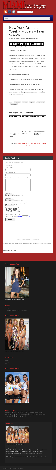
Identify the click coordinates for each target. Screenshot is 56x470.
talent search (14, 104)
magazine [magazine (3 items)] (39, 412)
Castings (34, 38)
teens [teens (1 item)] (30, 416)
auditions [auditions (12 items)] (15, 412)
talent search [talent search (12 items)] (19, 416)
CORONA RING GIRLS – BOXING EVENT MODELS (40, 133)
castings (25, 102)
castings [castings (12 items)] (25, 412)
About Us (7, 308)
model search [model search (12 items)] (12, 414)
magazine (32, 102)
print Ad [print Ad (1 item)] (43, 414)
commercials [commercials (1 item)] (33, 412)
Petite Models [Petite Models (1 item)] (36, 414)
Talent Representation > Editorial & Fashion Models (17, 310)
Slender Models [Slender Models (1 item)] (8, 416)
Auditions (29, 38)
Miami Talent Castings (18, 38)
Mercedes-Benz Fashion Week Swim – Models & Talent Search (14, 134)
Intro (6, 363)
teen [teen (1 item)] (27, 416)
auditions (17, 102)
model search (41, 102)
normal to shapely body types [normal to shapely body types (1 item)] (27, 414)
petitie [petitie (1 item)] (40, 414)
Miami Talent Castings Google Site (38, 456)
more (40, 453)
